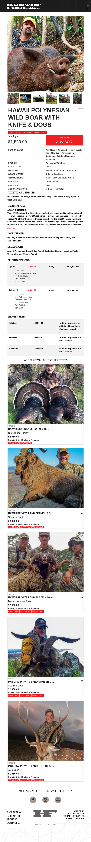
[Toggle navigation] (88, 9)
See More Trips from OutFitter (45, 791)
